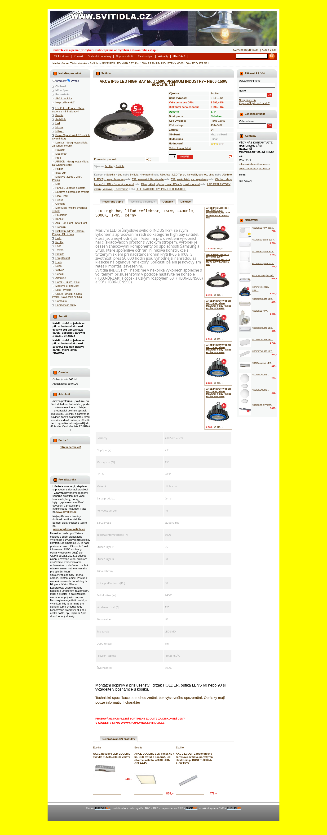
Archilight (60, 119)
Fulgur (59, 199)
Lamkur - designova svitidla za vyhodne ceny (70, 144)
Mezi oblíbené (219, 134)
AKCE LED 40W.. (260, 311)
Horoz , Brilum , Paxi (67, 282)
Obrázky (168, 201)
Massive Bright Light (67, 285)
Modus (59, 127)
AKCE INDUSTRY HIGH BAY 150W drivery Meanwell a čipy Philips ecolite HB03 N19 (218, 349)
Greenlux (60, 227)
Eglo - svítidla (63, 289)
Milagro (59, 131)
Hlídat (214, 139)
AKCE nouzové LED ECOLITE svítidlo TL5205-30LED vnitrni (111, 755)
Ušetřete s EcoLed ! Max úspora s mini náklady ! (68, 110)
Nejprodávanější (65, 102)
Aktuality (163, 56)
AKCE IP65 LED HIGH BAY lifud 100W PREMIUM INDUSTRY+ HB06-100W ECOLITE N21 (218, 213)
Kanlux (59, 218)
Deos (58, 265)
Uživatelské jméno (250, 80)
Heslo (242, 90)
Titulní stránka (78, 63)
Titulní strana (61, 56)
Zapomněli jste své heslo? (254, 103)
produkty (61, 80)
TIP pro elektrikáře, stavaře (148, 179)
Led (120, 174)
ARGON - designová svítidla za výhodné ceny (70, 163)
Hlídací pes (62, 90)
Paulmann (61, 214)
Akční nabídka (63, 98)
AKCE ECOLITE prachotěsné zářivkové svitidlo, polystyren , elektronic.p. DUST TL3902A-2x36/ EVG (195, 758)
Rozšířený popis (112, 201)
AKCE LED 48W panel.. (263, 228)
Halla (58, 238)
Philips (59, 168)
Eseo (58, 246)
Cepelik (59, 273)
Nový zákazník (247, 100)
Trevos (59, 250)
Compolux (61, 301)
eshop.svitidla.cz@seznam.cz (254, 163)
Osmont (60, 203)
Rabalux (60, 149)
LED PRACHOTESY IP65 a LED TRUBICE (161, 189)
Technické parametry (142, 201)
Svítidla (94, 63)
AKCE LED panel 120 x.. (263, 240)
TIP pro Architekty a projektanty (189, 179)
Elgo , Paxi (61, 195)
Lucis (58, 262)
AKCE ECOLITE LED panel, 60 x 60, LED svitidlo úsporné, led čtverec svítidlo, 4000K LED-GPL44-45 (154, 758)
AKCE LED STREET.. (262, 405)
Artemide (60, 278)
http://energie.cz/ (70, 447)
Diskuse (186, 201)
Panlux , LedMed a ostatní (70, 187)
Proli (58, 157)
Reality (59, 242)
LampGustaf (62, 258)
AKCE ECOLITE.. (260, 375)
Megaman (61, 153)
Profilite (59, 254)
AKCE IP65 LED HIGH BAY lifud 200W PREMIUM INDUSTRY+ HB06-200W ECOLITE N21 (218, 259)
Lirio (57, 183)
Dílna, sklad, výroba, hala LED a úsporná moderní (170, 184)
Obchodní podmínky (99, 56)
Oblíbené (60, 86)
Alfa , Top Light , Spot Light (71, 222)
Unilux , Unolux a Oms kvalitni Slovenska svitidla (67, 295)
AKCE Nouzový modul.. (263, 275)
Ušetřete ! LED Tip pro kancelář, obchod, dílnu (187, 174)
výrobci (75, 80)
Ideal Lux (60, 172)
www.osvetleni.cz (66, 511)
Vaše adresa (246, 121)
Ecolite (109, 166)
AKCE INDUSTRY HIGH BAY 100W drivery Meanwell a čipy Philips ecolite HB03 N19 (218, 304)
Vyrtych (59, 269)
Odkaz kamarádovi (180, 148)
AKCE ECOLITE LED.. (262, 299)
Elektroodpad (145, 56)
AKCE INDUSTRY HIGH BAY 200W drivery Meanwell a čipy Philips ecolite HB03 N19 (218, 392)
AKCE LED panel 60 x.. (263, 251)
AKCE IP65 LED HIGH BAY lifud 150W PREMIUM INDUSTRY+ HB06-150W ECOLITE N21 (155, 63)
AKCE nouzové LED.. (262, 363)
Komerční (147, 174)
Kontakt (78, 56)
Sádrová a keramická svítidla (72, 191)
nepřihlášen (251, 49)
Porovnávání (62, 94)
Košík (265, 49)
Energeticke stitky (65, 305)
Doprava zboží (124, 56)
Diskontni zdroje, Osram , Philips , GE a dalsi (68, 232)
